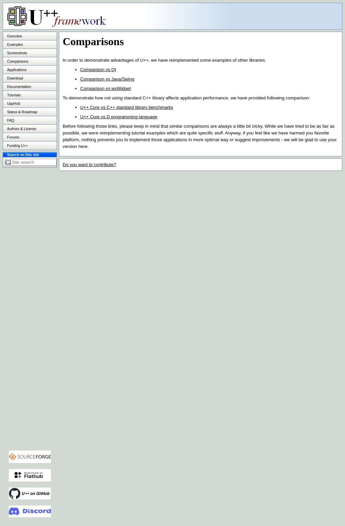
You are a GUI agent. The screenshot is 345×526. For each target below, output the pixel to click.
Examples (15, 44)
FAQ (10, 120)
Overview (14, 36)
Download (15, 78)
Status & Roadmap (22, 112)
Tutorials (14, 95)
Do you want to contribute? (89, 164)
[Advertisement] (258, 16)
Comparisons (17, 61)
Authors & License (21, 129)
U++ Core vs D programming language (118, 116)
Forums (13, 137)
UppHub (13, 103)
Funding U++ (17, 146)
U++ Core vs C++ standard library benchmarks (126, 107)
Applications (16, 70)
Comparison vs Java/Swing (107, 79)
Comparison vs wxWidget (105, 88)
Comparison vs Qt (98, 69)
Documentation (19, 87)
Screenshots (17, 53)
